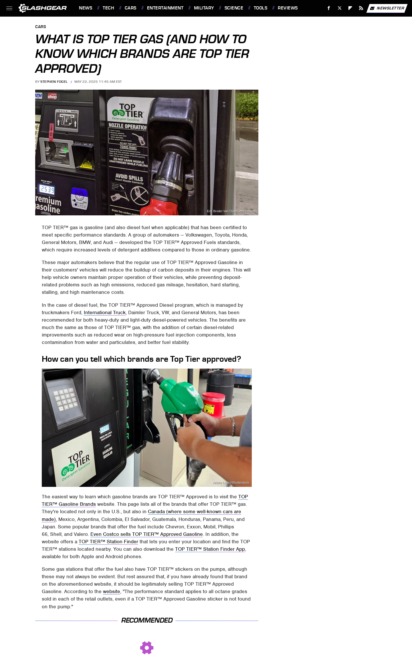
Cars (130, 8)
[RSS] (361, 8)
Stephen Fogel (54, 82)
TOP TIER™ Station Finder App (210, 549)
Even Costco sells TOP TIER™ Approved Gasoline (146, 534)
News (85, 8)
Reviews (288, 8)
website (111, 591)
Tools (261, 8)
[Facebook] (329, 8)
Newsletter (387, 8)
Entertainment (165, 8)
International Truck (105, 312)
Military (204, 8)
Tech (108, 8)
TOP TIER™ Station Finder (108, 541)
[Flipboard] (350, 8)
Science (234, 8)
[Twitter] (339, 8)
